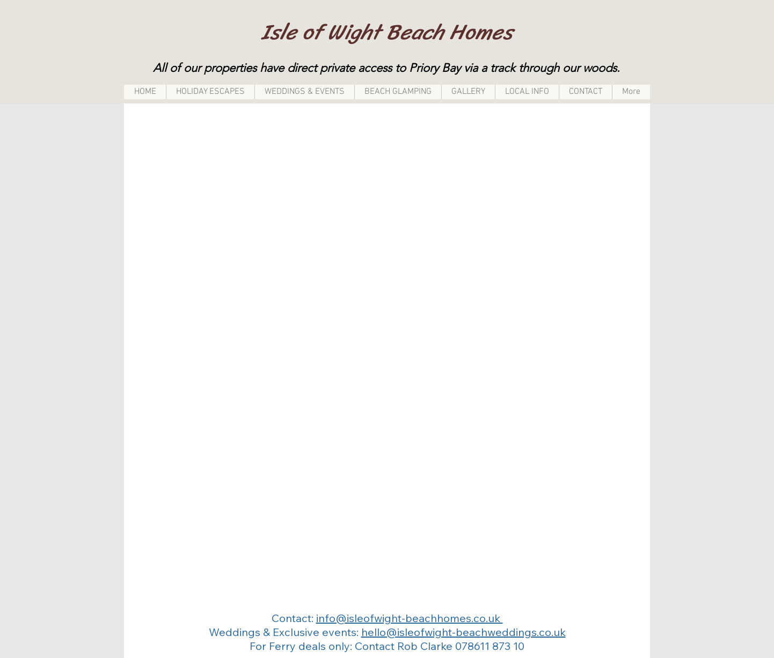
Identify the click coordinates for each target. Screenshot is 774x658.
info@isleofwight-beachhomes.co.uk (409, 618)
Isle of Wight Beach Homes (387, 32)
